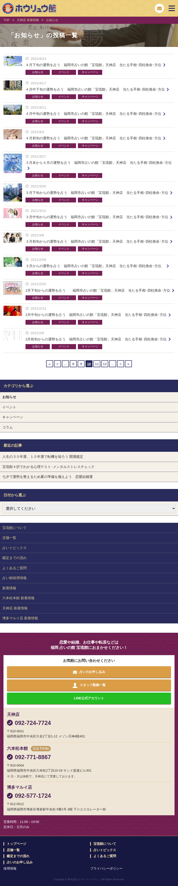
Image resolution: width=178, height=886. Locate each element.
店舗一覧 (9, 538)
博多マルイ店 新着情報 (20, 618)
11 (97, 364)
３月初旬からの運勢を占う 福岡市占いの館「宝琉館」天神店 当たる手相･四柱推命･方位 (96, 241)
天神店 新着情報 (15, 608)
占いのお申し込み (20, 862)
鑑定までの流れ (14, 558)
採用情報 (9, 868)
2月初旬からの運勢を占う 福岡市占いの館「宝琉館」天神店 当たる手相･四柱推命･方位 (96, 339)
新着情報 (9, 588)
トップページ (16, 844)
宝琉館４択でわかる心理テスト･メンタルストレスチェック (48, 467)
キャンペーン (90, 72)
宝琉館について (14, 528)
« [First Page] (50, 364)
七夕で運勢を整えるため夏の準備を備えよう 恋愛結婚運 (47, 477)
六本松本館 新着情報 (18, 598)
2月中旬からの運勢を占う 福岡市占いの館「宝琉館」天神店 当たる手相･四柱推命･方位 (96, 315)
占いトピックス (14, 548)
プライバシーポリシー (106, 868)
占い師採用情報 (14, 578)
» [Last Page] (128, 364)
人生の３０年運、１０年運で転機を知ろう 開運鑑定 (42, 456)
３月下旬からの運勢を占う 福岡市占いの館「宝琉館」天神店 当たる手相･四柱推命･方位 (96, 193)
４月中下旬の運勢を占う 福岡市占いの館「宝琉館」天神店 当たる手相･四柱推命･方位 (95, 89)
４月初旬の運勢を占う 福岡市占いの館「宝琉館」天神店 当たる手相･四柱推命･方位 (93, 138)
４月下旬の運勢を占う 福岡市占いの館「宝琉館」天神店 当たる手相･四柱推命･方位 (93, 65)
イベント (64, 72)
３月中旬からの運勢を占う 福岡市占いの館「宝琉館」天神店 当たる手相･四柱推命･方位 (96, 217)
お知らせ (37, 72)
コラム (7, 427)
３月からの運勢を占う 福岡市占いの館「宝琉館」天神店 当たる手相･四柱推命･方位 (95, 266)
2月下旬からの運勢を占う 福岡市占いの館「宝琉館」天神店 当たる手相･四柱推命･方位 (97, 290)
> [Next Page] (121, 364)
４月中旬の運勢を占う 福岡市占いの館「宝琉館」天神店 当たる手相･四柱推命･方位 (93, 114)
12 (105, 364)
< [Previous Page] (58, 364)
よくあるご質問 (14, 568)
